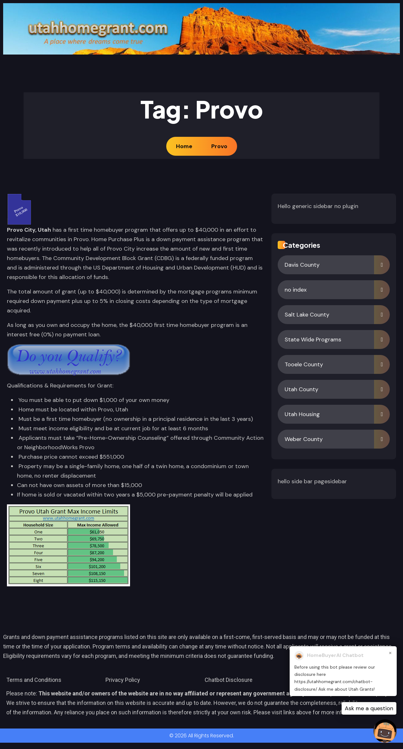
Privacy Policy (122, 679)
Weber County (304, 439)
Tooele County (304, 364)
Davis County (302, 265)
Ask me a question (369, 708)
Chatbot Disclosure (229, 679)
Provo (219, 146)
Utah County (301, 389)
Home (185, 146)
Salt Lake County (307, 314)
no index (296, 289)
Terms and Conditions (33, 679)
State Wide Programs (313, 339)
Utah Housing (302, 414)
